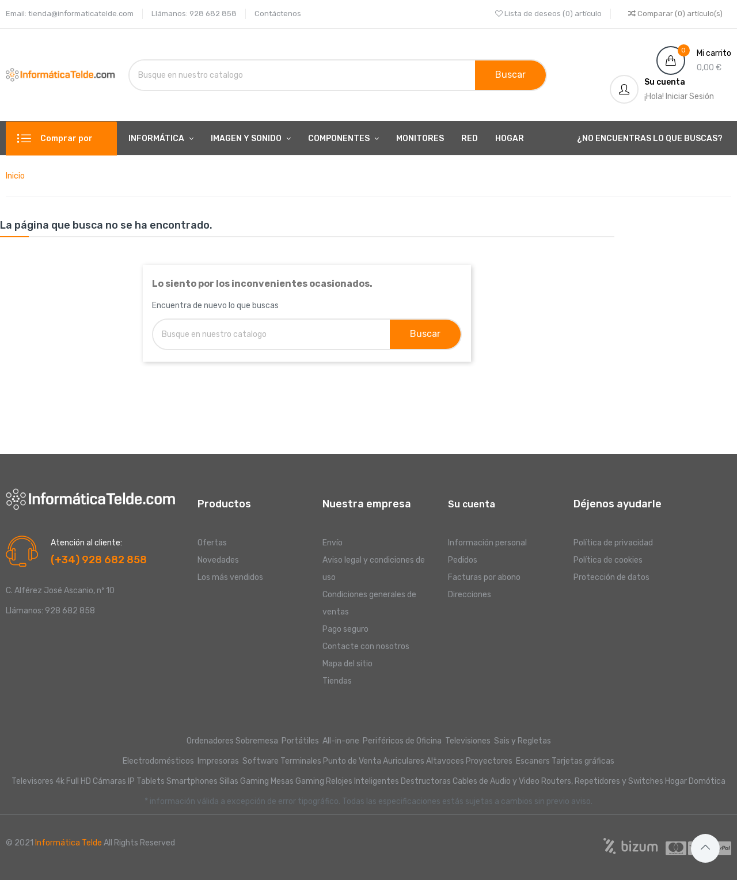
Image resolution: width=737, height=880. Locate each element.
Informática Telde (68, 843)
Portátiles (300, 741)
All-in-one (341, 741)
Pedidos (462, 560)
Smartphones (192, 781)
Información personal (487, 543)
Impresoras (218, 761)
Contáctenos (277, 13)
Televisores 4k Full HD (51, 781)
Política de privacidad (613, 543)
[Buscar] (248, 75)
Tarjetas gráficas (583, 761)
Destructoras (426, 781)
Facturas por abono (484, 577)
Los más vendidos (230, 577)
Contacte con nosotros (365, 646)
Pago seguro (345, 629)
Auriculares (403, 761)
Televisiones (468, 741)
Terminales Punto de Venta (330, 761)
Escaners (533, 761)
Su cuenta (471, 504)
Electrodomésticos (158, 761)
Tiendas (337, 681)
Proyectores (489, 761)
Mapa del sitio (347, 664)
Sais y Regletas (522, 741)
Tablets (150, 781)
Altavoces (445, 761)
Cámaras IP (114, 781)
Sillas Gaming (244, 781)
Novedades (218, 560)
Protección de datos (611, 577)
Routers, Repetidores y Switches (602, 781)
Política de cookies (608, 560)
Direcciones (469, 595)
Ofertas (212, 543)
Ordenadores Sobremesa (232, 741)
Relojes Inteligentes (362, 781)
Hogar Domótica (695, 781)
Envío (332, 543)
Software (260, 761)
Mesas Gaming (297, 781)
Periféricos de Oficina (402, 741)
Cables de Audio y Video (496, 781)
